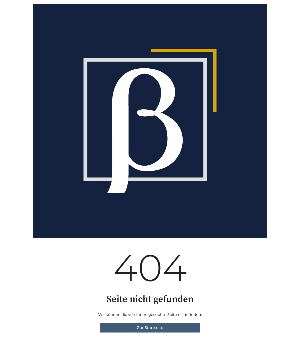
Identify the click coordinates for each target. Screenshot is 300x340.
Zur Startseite (150, 327)
